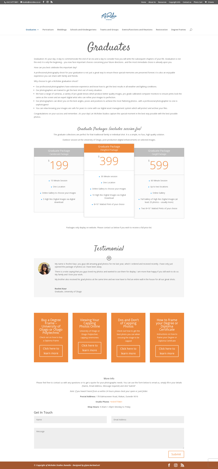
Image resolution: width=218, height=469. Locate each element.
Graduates (31, 30)
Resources (162, 2)
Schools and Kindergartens (83, 30)
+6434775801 (116, 401)
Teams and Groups (109, 30)
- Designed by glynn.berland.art (85, 465)
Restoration (162, 30)
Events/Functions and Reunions (137, 30)
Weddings (62, 30)
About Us (152, 2)
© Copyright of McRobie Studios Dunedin (52, 465)
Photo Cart (198, 2)
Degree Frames (178, 30)
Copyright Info (174, 2)
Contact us (187, 2)
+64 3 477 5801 (12, 2)
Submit (176, 454)
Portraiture (48, 30)
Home (143, 2)
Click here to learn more (51, 351)
